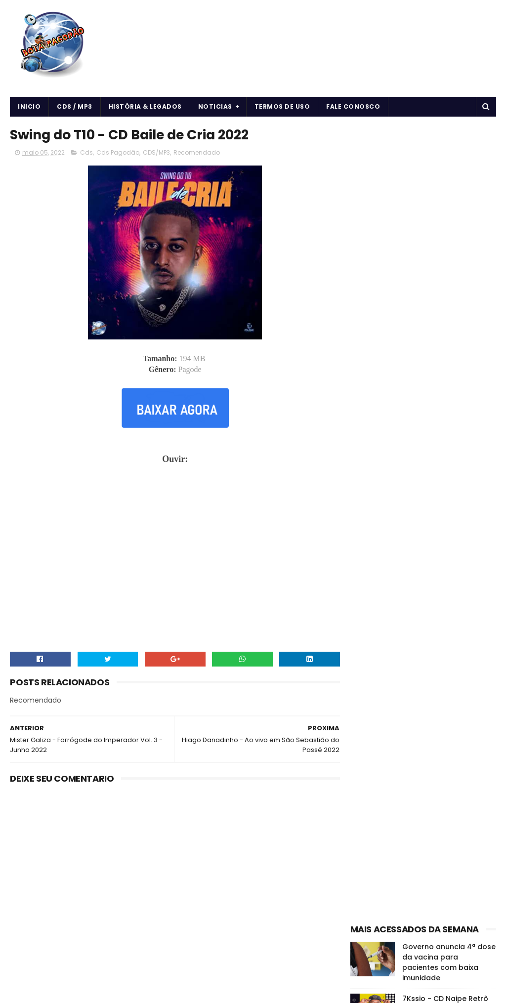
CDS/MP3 (156, 153)
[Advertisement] (423, 186)
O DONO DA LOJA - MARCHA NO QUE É (435, 475)
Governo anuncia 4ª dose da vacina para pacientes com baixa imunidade (449, 298)
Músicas (432, 589)
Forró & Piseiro (403, 572)
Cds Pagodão (117, 153)
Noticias (215, 106)
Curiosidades (453, 555)
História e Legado (381, 589)
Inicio (29, 106)
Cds (86, 153)
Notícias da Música (383, 607)
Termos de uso (282, 106)
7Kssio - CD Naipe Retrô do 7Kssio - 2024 (445, 340)
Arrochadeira (410, 538)
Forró (362, 572)
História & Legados (145, 106)
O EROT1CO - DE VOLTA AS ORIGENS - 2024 (448, 385)
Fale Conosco (353, 106)
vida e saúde (444, 607)
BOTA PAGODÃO (93, 991)
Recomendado (196, 153)
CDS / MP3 (74, 106)
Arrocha (367, 538)
